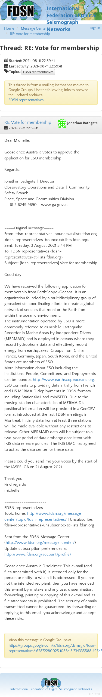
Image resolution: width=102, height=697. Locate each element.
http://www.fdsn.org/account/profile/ (37, 554)
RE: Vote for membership (30, 34)
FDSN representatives (38, 72)
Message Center (34, 28)
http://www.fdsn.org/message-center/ (40, 542)
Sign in (95, 28)
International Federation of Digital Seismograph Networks (51, 689)
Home (9, 28)
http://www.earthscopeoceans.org (63, 379)
